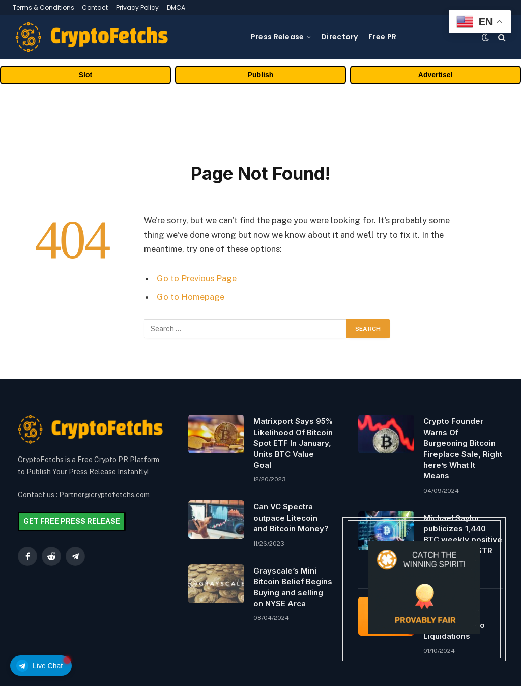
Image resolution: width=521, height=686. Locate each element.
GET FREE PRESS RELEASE (71, 521)
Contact (95, 7)
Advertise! (435, 75)
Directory (339, 37)
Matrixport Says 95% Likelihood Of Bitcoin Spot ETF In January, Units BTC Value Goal (293, 443)
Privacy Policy (137, 7)
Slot (85, 75)
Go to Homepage (190, 297)
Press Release (277, 37)
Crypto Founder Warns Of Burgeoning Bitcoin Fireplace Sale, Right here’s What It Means (462, 448)
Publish (261, 75)
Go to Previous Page (197, 278)
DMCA (176, 7)
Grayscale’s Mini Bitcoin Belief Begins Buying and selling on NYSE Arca (292, 587)
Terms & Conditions (43, 7)
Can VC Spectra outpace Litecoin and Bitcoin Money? (291, 517)
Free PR (382, 37)
